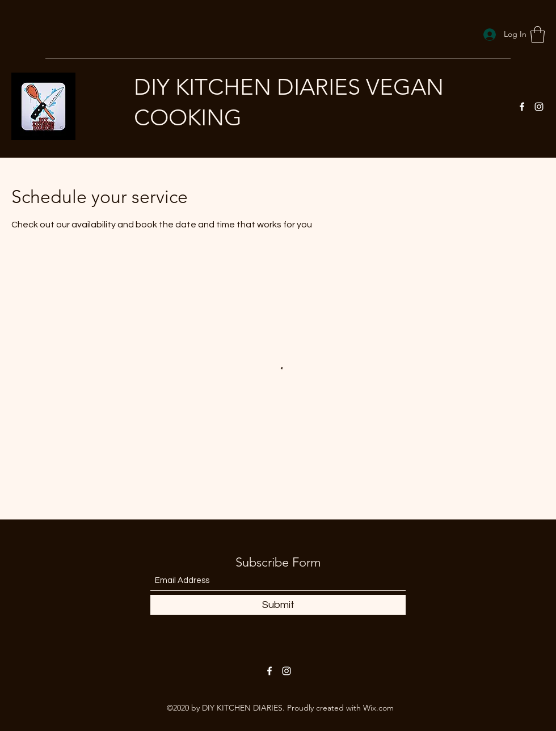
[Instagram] (539, 106)
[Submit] (278, 605)
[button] (537, 34)
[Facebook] (522, 106)
